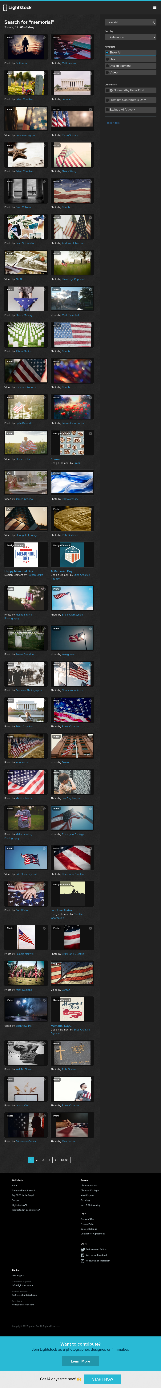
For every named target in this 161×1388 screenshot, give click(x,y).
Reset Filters (112, 123)
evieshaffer (22, 1106)
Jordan (66, 990)
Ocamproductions (72, 690)
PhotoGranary (70, 135)
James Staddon (25, 654)
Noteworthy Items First (127, 90)
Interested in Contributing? (26, 1209)
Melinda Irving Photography (18, 616)
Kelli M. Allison (24, 1069)
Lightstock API (19, 1205)
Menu (155, 8)
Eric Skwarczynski (72, 615)
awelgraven (68, 654)
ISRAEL (20, 279)
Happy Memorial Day (18, 571)
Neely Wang (69, 171)
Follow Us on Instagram (98, 1260)
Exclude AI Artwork (122, 109)
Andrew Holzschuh (73, 243)
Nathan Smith (35, 575)
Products (110, 47)
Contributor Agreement (93, 1233)
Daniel (65, 762)
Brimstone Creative (73, 874)
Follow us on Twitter (96, 1249)
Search (153, 22)
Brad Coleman (24, 207)
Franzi (77, 463)
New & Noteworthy (90, 1205)
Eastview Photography (29, 690)
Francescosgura (25, 135)
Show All (115, 52)
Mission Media (24, 798)
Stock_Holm (23, 459)
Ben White (22, 910)
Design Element (120, 66)
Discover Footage (90, 1190)
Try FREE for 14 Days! (23, 1195)
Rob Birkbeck (70, 535)
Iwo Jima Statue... (63, 910)
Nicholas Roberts (26, 387)
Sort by (109, 31)
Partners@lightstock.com (24, 1294)
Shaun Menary (24, 315)
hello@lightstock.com (23, 1304)
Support (16, 1200)
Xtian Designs (24, 990)
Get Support (18, 1275)
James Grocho (24, 499)
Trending (85, 1200)
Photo (113, 59)
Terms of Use (87, 1219)
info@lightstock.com (22, 1285)
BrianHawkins (24, 1026)
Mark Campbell (70, 315)
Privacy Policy (88, 1224)
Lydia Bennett (24, 423)
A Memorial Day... (62, 571)
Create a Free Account (23, 1190)
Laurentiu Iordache (73, 423)
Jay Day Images (71, 798)
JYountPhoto (23, 351)
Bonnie (66, 207)
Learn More (80, 1361)
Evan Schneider (25, 243)
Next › (64, 1160)
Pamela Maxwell (25, 954)
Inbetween (22, 762)
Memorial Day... (61, 1026)
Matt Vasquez (70, 63)
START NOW (102, 1379)
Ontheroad (22, 63)
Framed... (57, 459)
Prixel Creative (24, 99)
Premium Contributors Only (128, 100)
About (15, 1185)
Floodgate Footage (27, 535)
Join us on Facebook (96, 1255)
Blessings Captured (73, 279)
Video (114, 72)
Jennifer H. (68, 99)
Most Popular (87, 1195)
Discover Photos (89, 1185)
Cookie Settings (89, 1228)
